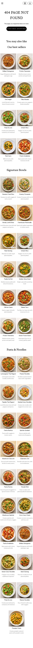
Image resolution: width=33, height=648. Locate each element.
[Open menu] (30, 3)
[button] (16, 3)
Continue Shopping (16, 28)
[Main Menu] (2, 3)
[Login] (25, 3)
